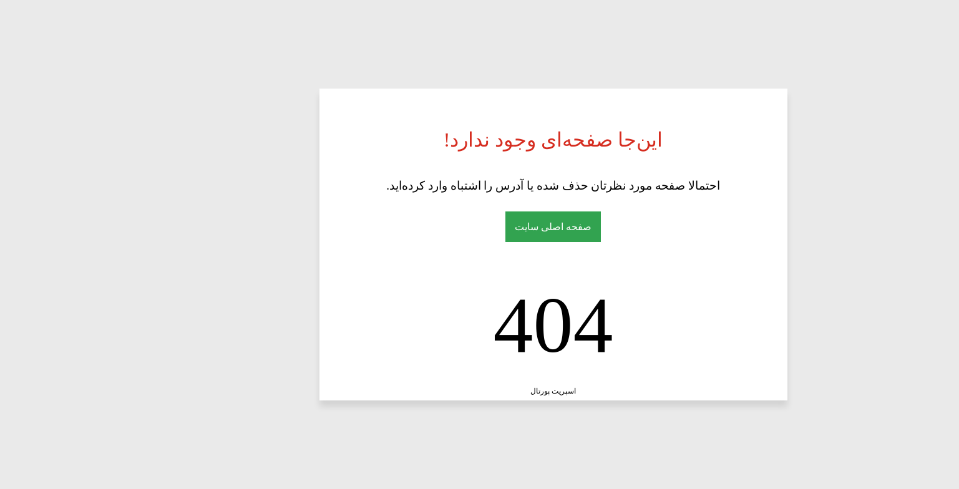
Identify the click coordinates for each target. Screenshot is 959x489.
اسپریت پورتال (479, 391)
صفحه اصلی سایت (479, 226)
